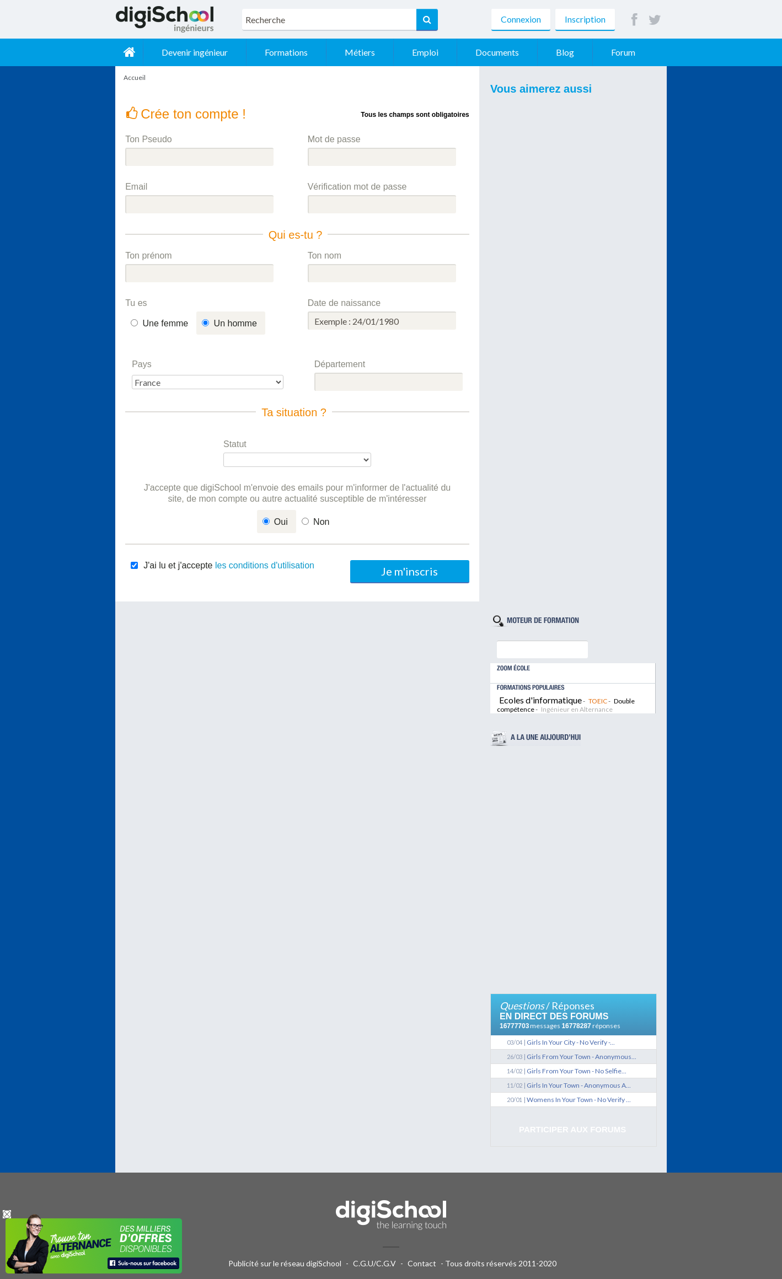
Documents (497, 52)
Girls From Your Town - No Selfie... (576, 1071)
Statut (235, 444)
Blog (565, 52)
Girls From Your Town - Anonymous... (581, 1056)
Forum (623, 52)
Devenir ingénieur (195, 52)
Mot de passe (334, 139)
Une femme (166, 323)
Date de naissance (344, 303)
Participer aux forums (572, 1129)
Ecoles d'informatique (540, 700)
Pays (142, 364)
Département (340, 364)
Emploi (425, 52)
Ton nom (324, 255)
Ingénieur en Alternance (577, 709)
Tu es (136, 303)
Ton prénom (148, 255)
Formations (286, 52)
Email (136, 186)
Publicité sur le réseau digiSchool (284, 1263)
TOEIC (597, 701)
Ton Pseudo (148, 139)
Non (321, 521)
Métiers (360, 52)
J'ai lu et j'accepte (228, 565)
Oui (281, 521)
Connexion (521, 19)
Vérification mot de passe (357, 186)
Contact (422, 1263)
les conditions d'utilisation (264, 565)
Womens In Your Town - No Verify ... (579, 1099)
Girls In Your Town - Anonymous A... (579, 1085)
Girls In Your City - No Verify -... (571, 1042)
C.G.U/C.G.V (374, 1263)
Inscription (585, 19)
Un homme (235, 323)
